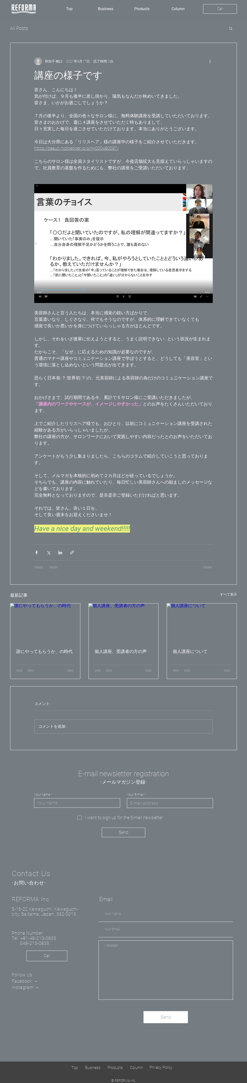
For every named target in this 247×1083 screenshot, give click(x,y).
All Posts (19, 28)
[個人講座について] (202, 623)
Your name (42, 794)
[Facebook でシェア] (36, 552)
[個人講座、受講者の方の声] (123, 623)
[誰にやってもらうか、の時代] (45, 623)
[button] (230, 28)
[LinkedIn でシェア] (60, 552)
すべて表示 (228, 594)
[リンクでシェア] (72, 552)
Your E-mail (135, 794)
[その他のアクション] (210, 61)
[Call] (220, 9)
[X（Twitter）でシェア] (48, 552)
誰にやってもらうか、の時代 (44, 651)
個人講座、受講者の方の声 (121, 651)
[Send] (123, 832)
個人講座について (190, 651)
